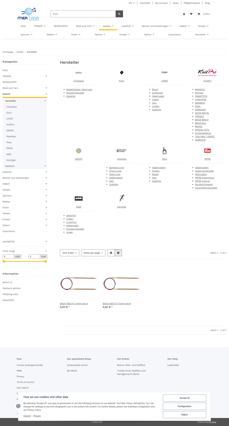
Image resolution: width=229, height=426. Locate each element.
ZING (197, 106)
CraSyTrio (71, 222)
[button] (184, 13)
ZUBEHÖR (200, 139)
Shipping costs (10, 294)
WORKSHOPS (10, 82)
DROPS (78, 158)
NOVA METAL (202, 113)
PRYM (207, 158)
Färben (6, 213)
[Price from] (8, 256)
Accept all (184, 398)
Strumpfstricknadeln (206, 187)
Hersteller (10, 100)
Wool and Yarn (10, 88)
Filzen (6, 207)
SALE (5, 70)
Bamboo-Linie (116, 167)
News (176, 2)
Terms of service (25, 382)
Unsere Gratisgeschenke (30, 365)
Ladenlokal (173, 365)
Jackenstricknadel (204, 170)
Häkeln (6, 183)
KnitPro (207, 80)
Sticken (6, 189)
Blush (155, 89)
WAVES (199, 126)
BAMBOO (200, 102)
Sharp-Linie (115, 170)
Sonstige (121, 206)
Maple (155, 174)
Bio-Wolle (72, 370)
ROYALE (199, 92)
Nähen (6, 225)
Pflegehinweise (192, 2)
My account (161, 2)
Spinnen (7, 195)
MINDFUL (200, 89)
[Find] (83, 13)
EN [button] (130, 2)
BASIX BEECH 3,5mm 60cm (117, 303)
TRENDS (7, 76)
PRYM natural (202, 181)
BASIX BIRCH (201, 119)
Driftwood (157, 92)
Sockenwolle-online (77, 365)
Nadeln (6, 93)
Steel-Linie (114, 174)
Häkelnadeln (116, 177)
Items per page (92, 252)
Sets (154, 102)
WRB (19, 370)
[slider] (4, 261)
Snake (69, 232)
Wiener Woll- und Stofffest (131, 365)
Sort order (68, 252)
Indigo (155, 99)
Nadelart (10, 166)
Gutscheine (9, 231)
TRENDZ (199, 116)
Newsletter (8, 300)
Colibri (69, 218)
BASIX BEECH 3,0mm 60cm (74, 303)
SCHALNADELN (203, 133)
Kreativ (156, 170)
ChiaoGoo (79, 80)
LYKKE (164, 80)
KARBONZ (200, 109)
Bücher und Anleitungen (16, 177)
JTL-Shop (212, 422)
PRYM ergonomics (204, 177)
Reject (184, 414)
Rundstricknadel (75, 92)
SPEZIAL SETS (202, 129)
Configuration (184, 406)
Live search (23, 387)
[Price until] (34, 256)
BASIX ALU (200, 123)
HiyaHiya (121, 158)
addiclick (71, 215)
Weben (6, 201)
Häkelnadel (158, 96)
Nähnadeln (201, 174)
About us (7, 282)
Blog (207, 2)
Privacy (37, 416)
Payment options (12, 288)
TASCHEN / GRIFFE (205, 136)
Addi (78, 206)
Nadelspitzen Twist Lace (79, 89)
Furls (121, 80)
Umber (155, 106)
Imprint (27, 416)
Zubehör (70, 96)
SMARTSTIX (201, 96)
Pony (164, 158)
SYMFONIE (200, 99)
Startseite (145, 2)
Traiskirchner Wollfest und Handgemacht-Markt (131, 372)
